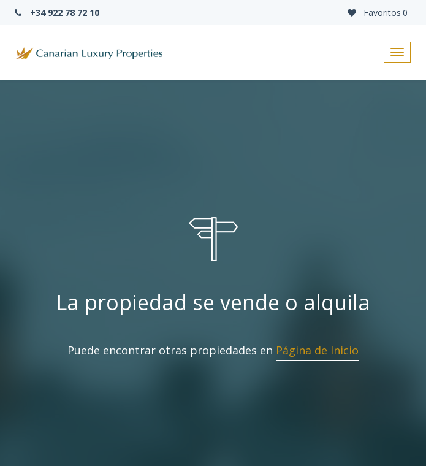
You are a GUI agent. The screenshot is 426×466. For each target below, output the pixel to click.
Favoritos (377, 13)
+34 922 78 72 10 (55, 12)
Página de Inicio (317, 350)
